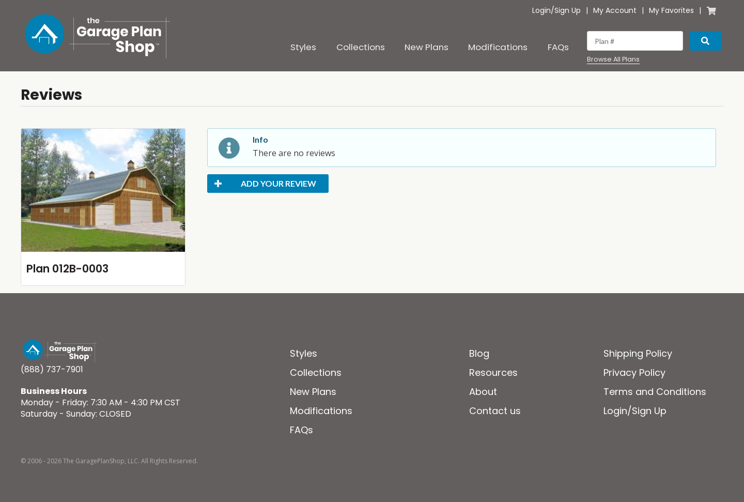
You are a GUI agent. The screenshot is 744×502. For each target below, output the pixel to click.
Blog (479, 353)
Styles (303, 47)
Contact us (495, 410)
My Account (615, 10)
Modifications (498, 47)
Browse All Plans (613, 59)
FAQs (558, 47)
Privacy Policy (634, 372)
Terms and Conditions (654, 391)
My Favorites (671, 10)
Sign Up (567, 10)
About (483, 391)
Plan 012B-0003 (67, 268)
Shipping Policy (637, 353)
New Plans (426, 47)
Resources (493, 372)
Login (541, 10)
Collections (360, 47)
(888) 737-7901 (52, 369)
